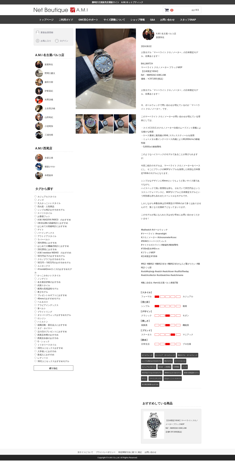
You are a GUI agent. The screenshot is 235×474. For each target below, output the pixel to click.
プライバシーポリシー (105, 452)
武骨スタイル (43, 285)
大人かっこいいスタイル (49, 203)
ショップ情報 (137, 19)
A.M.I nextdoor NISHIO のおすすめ (54, 252)
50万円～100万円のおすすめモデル (54, 262)
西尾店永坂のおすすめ (47, 338)
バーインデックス (45, 233)
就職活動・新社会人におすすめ (52, 325)
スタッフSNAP (188, 19)
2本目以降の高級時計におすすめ (52, 223)
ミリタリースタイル (46, 345)
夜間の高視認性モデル (47, 288)
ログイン (61, 40)
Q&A (152, 19)
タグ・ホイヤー (44, 328)
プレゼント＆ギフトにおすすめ (52, 295)
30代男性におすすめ (47, 243)
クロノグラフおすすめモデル (51, 259)
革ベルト (41, 308)
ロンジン (41, 318)
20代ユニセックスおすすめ (50, 348)
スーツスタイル (44, 213)
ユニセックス (43, 266)
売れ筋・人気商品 (45, 206)
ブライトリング (44, 312)
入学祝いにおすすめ (46, 351)
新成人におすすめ (45, 354)
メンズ (40, 200)
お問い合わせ (167, 19)
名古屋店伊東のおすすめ (49, 282)
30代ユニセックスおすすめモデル (53, 361)
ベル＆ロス (42, 302)
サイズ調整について (114, 19)
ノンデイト (42, 279)
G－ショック (43, 341)
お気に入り (43, 40)
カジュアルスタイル (46, 196)
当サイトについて (85, 452)
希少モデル (42, 292)
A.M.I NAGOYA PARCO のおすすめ (54, 219)
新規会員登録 (44, 32)
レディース (42, 358)
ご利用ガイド (66, 19)
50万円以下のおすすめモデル (51, 256)
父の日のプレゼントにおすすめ (52, 331)
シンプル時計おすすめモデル (51, 210)
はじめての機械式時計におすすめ (53, 246)
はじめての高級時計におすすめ (52, 226)
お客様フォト (43, 216)
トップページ (46, 19)
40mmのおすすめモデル (48, 298)
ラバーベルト (43, 239)
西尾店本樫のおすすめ (47, 335)
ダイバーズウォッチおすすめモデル (54, 315)
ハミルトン (42, 321)
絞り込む (53, 368)
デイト (40, 229)
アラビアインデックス (47, 305)
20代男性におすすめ (47, 249)
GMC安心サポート (88, 19)
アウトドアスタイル (46, 236)
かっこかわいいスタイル (49, 275)
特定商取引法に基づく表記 (130, 452)
